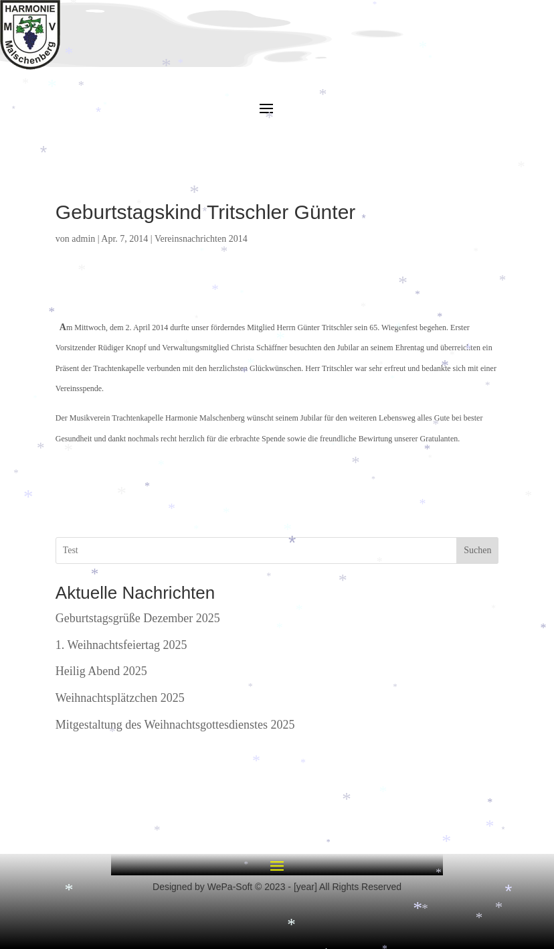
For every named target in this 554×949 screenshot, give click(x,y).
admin (83, 239)
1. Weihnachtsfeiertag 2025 (121, 645)
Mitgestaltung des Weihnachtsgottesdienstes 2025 (175, 724)
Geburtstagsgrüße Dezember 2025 (138, 618)
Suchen (477, 550)
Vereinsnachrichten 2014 (201, 239)
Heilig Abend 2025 (101, 671)
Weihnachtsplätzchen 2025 (120, 698)
